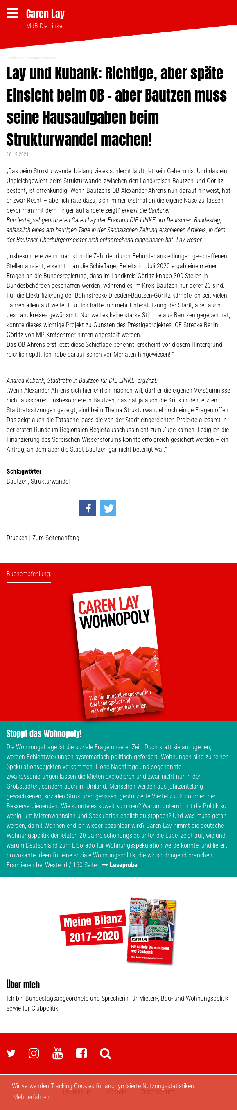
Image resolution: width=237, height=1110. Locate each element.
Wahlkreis (14, 58)
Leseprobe (124, 865)
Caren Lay (45, 14)
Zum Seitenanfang (55, 538)
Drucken (17, 538)
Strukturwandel (50, 481)
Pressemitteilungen (40, 58)
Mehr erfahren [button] (31, 1097)
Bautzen (17, 481)
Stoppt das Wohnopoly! (44, 733)
